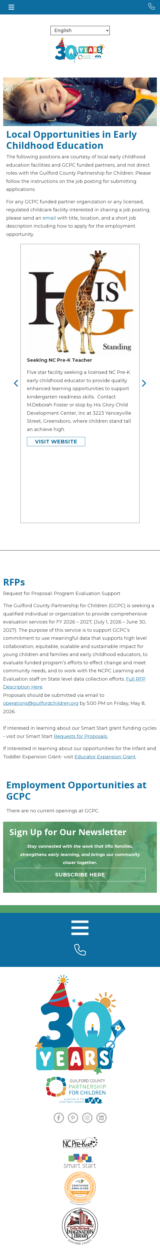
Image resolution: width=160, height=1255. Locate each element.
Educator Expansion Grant (105, 757)
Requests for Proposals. (81, 736)
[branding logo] (80, 50)
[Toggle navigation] (11, 7)
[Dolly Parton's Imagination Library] (80, 1226)
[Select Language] (80, 30)
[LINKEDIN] (101, 1118)
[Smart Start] (80, 1161)
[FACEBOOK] (58, 1118)
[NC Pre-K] (80, 1143)
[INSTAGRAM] (87, 1118)
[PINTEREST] (73, 1118)
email (49, 218)
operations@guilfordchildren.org (40, 703)
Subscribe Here (80, 875)
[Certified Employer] (80, 1189)
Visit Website (56, 441)
